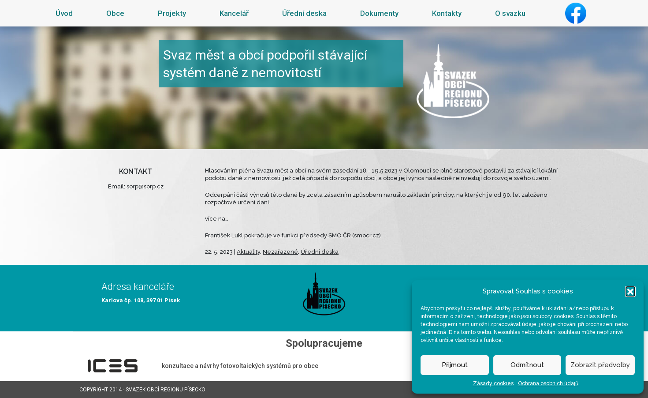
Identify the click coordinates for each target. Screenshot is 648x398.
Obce (115, 13)
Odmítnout (527, 365)
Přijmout (455, 365)
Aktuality (248, 251)
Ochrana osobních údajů (548, 383)
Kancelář (234, 13)
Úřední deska (304, 13)
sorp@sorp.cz (145, 186)
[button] (630, 291)
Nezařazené (280, 251)
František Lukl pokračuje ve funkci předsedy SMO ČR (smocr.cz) (293, 235)
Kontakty (447, 13)
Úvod (64, 13)
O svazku (510, 13)
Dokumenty (379, 13)
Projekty (172, 13)
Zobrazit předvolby (600, 365)
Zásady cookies (493, 383)
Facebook (575, 13)
